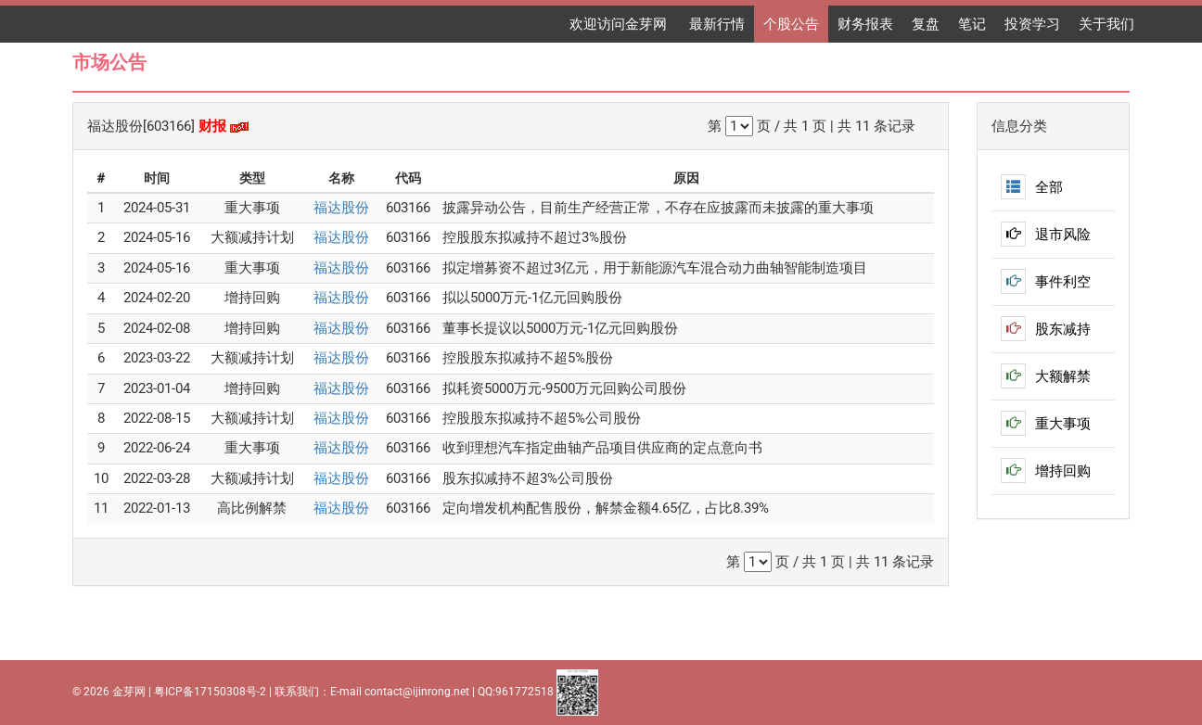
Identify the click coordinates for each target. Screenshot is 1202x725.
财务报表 (865, 24)
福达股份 (341, 207)
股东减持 (1046, 329)
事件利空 (1046, 281)
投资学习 (1032, 24)
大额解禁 (1046, 376)
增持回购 (1046, 471)
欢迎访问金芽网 (620, 24)
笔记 (972, 24)
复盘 (926, 24)
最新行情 (717, 24)
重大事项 (1046, 423)
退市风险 (1046, 234)
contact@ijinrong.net (416, 691)
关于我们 (1106, 24)
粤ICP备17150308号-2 (210, 691)
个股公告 (791, 24)
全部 (1032, 187)
